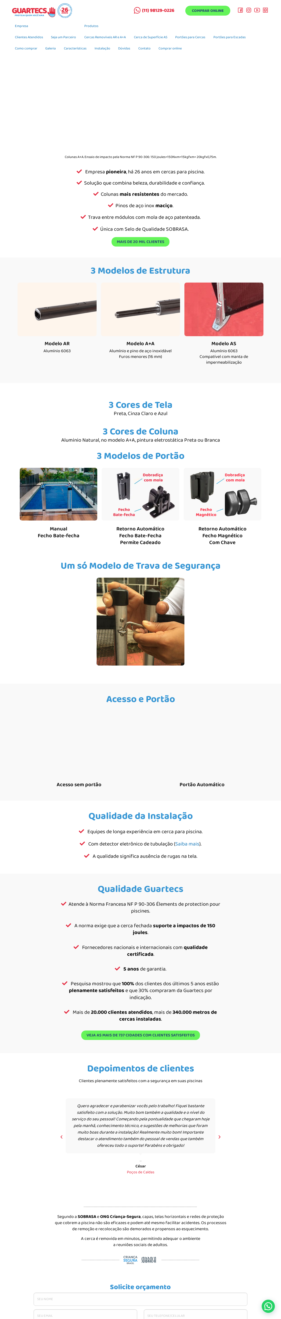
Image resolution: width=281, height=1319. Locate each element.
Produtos (91, 26)
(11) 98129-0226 (158, 11)
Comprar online (208, 11)
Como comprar (26, 48)
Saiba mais (187, 844)
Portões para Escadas (229, 37)
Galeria (50, 48)
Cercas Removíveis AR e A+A (105, 37)
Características (75, 48)
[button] (61, 1137)
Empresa (21, 26)
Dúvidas (124, 48)
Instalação (102, 48)
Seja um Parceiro (63, 37)
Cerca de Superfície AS (150, 37)
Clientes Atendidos (29, 37)
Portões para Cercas (190, 37)
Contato (144, 48)
